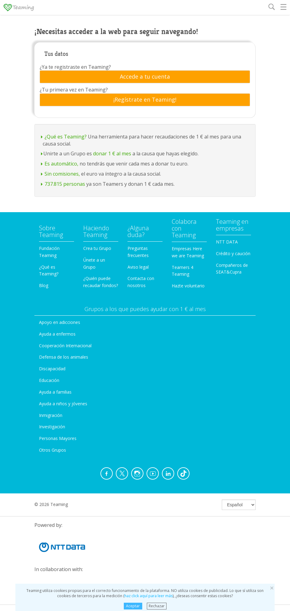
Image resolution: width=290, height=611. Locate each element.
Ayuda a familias (55, 392)
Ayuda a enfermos (57, 334)
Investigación (52, 427)
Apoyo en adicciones (59, 322)
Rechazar (157, 606)
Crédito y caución (233, 253)
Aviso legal (138, 267)
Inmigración (50, 415)
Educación (49, 380)
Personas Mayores (57, 438)
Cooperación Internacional (65, 345)
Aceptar (133, 606)
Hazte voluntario (188, 286)
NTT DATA (227, 242)
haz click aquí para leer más (148, 595)
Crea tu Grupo (97, 248)
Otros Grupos (52, 450)
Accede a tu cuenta (145, 77)
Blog (43, 285)
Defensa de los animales (63, 357)
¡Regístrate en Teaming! (144, 100)
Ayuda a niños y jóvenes (63, 404)
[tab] (145, 77)
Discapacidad (52, 369)
